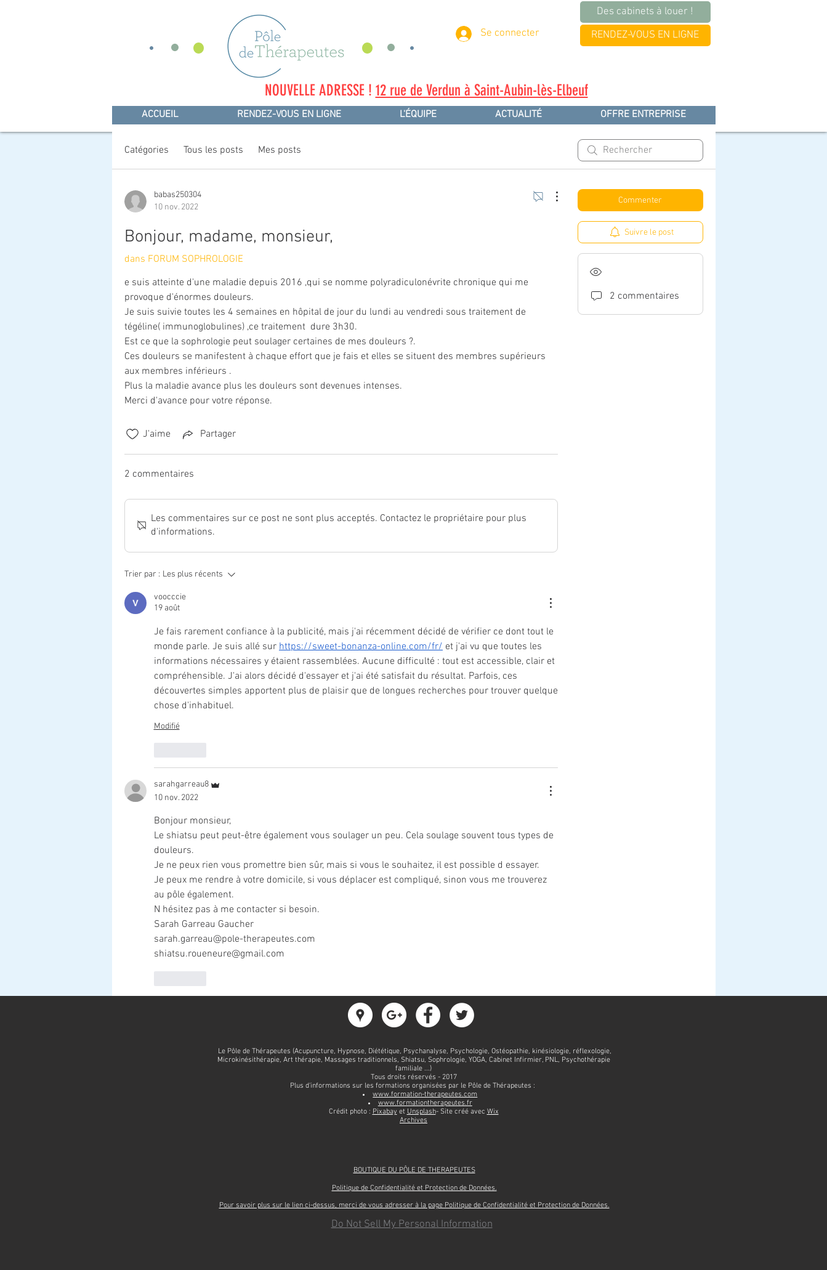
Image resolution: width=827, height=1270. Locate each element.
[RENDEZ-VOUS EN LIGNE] (645, 35)
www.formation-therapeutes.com (425, 1094)
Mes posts (279, 150)
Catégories (146, 150)
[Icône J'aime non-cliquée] (132, 434)
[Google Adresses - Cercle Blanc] (360, 1015)
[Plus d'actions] (550, 196)
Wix (493, 1111)
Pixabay (385, 1111)
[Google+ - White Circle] (394, 1015)
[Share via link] (208, 434)
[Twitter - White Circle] (462, 1015)
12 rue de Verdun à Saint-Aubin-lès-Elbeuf (482, 90)
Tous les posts (213, 150)
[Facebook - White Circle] (428, 1015)
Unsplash (421, 1111)
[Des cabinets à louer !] (645, 12)
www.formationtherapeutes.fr (425, 1103)
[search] (640, 150)
